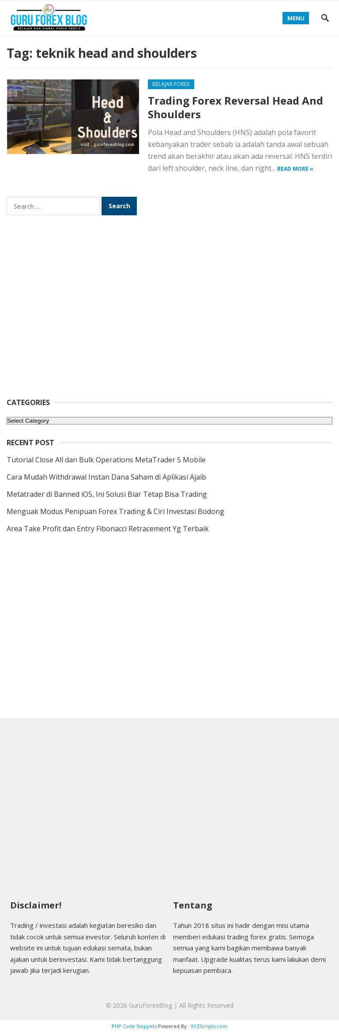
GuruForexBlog (150, 1005)
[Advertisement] (169, 312)
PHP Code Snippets (134, 1026)
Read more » (295, 169)
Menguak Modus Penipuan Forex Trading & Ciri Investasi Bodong (115, 511)
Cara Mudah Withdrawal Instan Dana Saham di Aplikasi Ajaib (106, 477)
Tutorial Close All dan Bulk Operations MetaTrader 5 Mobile (106, 460)
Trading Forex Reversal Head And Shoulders (235, 107)
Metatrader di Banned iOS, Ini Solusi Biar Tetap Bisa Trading (107, 494)
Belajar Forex (171, 84)
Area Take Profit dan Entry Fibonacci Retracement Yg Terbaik (108, 528)
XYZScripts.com (209, 1026)
